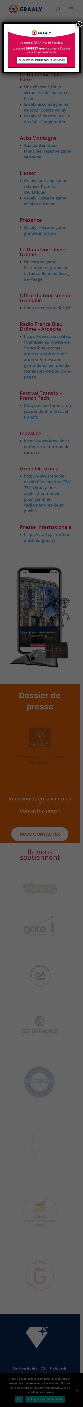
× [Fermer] (79, 24)
